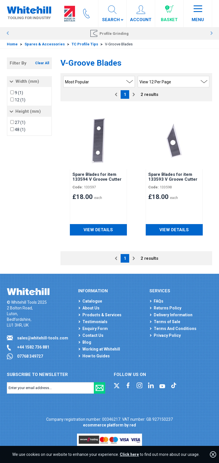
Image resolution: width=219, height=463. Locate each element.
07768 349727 (30, 356)
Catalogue (92, 301)
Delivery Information (173, 315)
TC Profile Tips (85, 44)
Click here (129, 454)
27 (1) (20, 122)
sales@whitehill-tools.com (42, 338)
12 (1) (20, 100)
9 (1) (19, 92)
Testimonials (95, 321)
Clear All (42, 63)
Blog (86, 342)
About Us (91, 308)
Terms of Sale (167, 321)
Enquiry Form (95, 328)
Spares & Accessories (45, 44)
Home (12, 44)
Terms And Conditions (175, 328)
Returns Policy (167, 308)
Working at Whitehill (101, 349)
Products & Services (101, 315)
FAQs (158, 301)
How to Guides (96, 356)
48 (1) (20, 129)
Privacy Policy (167, 335)
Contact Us (93, 335)
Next (211, 33)
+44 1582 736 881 (33, 347)
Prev (7, 33)
